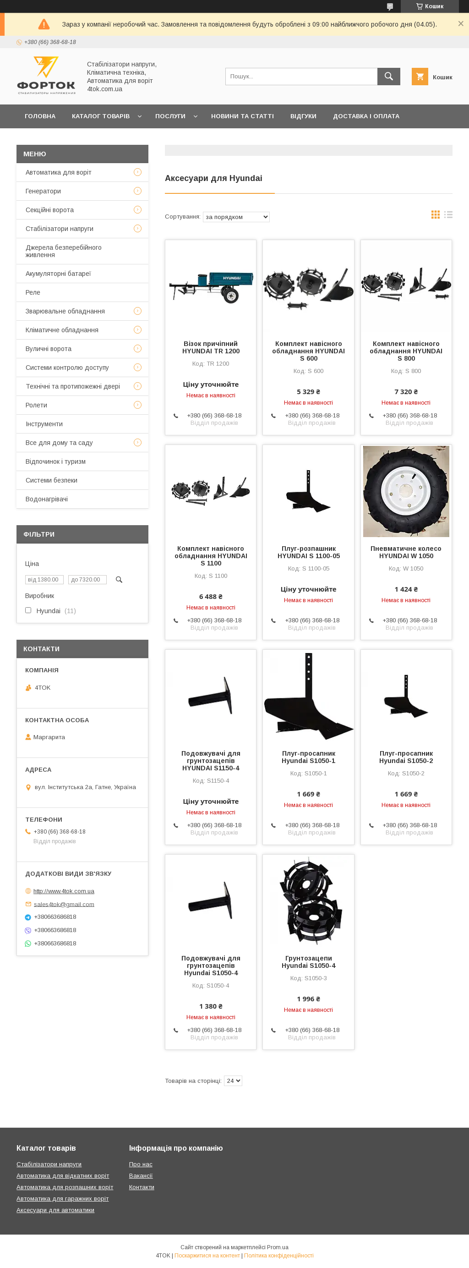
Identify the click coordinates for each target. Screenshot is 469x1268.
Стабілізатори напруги (59, 228)
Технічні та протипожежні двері (73, 386)
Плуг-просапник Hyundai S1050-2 (406, 757)
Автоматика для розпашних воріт (64, 1187)
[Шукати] (388, 76)
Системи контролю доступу (67, 367)
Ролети (36, 405)
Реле (33, 292)
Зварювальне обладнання (65, 311)
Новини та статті (242, 116)
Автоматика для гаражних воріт (62, 1198)
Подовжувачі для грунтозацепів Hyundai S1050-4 (210, 966)
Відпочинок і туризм (56, 461)
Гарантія (40, 140)
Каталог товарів (101, 116)
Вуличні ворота (48, 348)
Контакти (88, 140)
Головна (40, 116)
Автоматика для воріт (59, 172)
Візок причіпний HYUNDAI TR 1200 (211, 347)
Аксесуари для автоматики (55, 1210)
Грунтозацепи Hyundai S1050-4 (308, 962)
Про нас (136, 140)
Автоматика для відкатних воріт (62, 1175)
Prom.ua (278, 1247)
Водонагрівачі (47, 499)
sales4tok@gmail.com (64, 903)
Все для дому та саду (59, 442)
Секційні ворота (50, 210)
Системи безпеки (51, 480)
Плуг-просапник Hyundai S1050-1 (308, 757)
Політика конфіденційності (279, 1255)
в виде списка (448, 216)
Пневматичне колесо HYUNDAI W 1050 (406, 552)
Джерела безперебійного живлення (64, 251)
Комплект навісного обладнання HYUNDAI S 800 (406, 351)
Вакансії (141, 1175)
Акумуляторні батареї (58, 273)
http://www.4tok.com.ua (63, 891)
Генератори (43, 191)
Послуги (170, 116)
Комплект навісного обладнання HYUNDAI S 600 (308, 351)
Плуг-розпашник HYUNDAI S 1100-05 (309, 552)
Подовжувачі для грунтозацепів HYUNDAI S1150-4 (210, 761)
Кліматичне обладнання (62, 330)
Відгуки (303, 116)
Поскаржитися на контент (207, 1255)
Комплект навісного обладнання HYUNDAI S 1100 (211, 556)
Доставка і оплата (366, 116)
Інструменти (44, 424)
